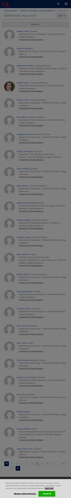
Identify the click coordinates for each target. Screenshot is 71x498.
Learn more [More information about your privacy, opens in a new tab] (49, 491)
